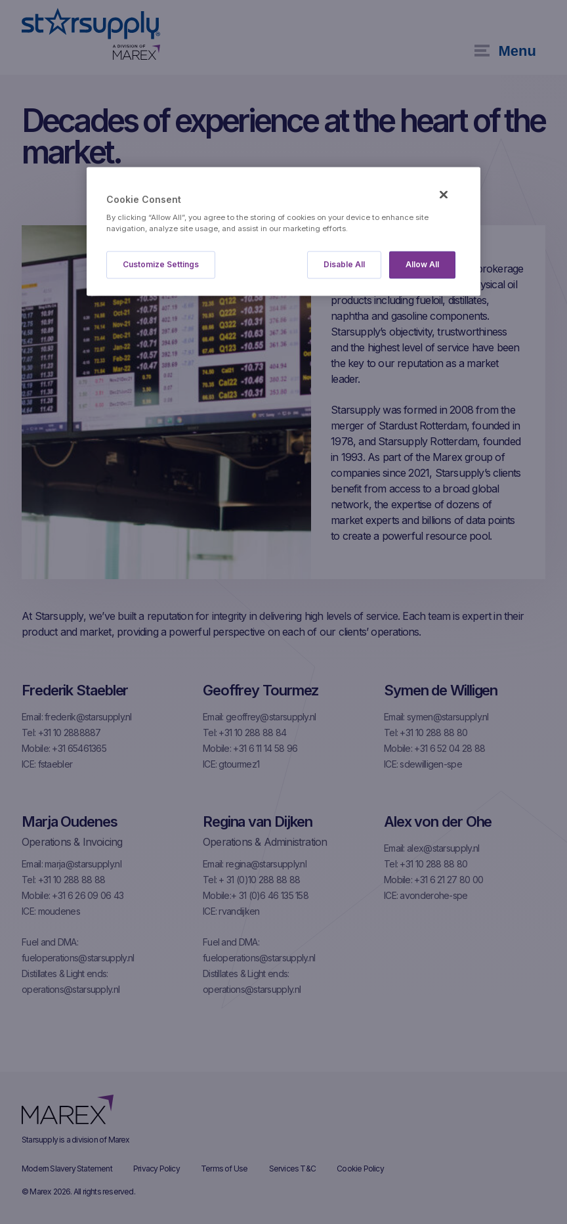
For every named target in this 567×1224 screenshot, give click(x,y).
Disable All (344, 265)
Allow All (422, 265)
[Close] (443, 194)
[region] (283, 231)
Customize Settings (161, 265)
